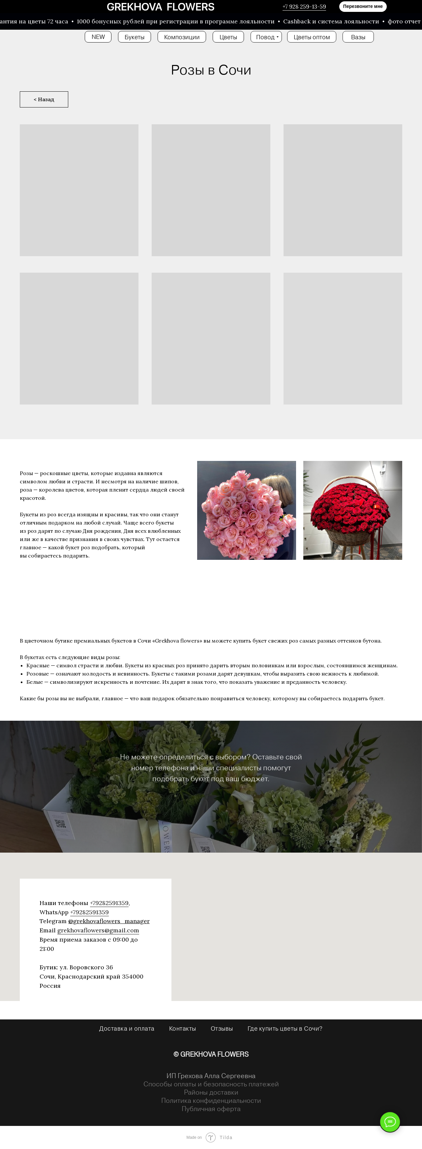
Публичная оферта (211, 1108)
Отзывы (222, 1028)
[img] (160, 7)
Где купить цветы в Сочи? (285, 1028)
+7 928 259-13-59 (304, 6)
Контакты (182, 1028)
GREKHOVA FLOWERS (214, 1054)
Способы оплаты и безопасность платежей (211, 1084)
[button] (363, 6)
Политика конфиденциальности (211, 1100)
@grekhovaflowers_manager (109, 921)
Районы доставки (211, 1092)
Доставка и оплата (127, 1028)
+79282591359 (109, 903)
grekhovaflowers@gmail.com (98, 930)
